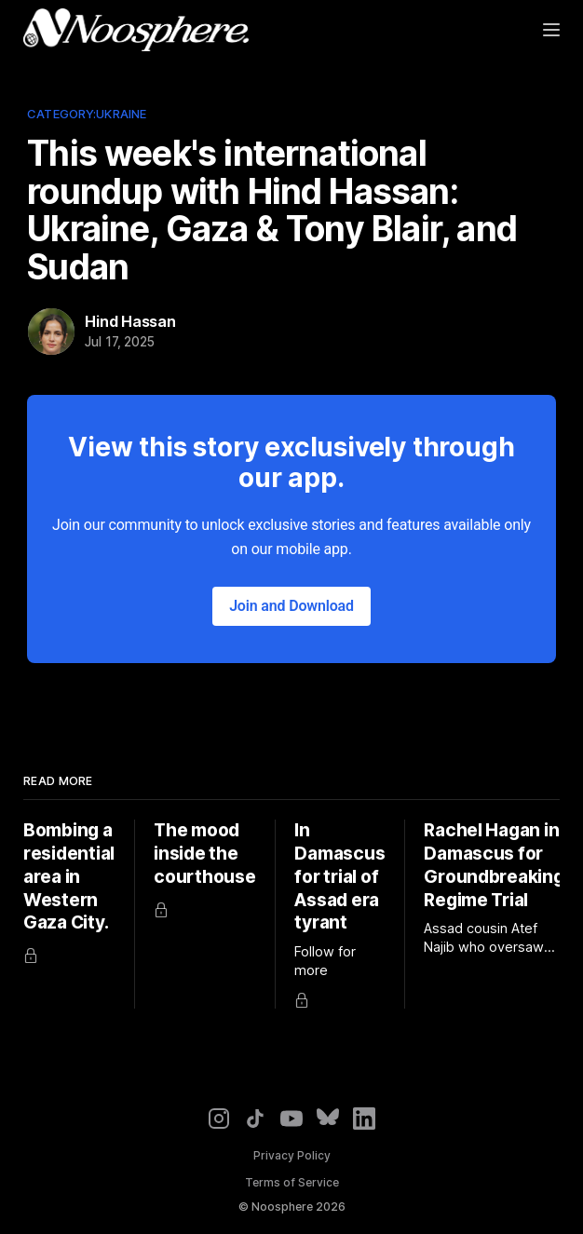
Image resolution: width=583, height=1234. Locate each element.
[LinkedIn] (364, 1118)
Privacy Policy (292, 1155)
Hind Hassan (130, 321)
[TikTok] (255, 1118)
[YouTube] (291, 1118)
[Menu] (551, 30)
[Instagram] (219, 1118)
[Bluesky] (328, 1118)
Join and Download (291, 606)
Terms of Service (292, 1182)
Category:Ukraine (86, 113)
